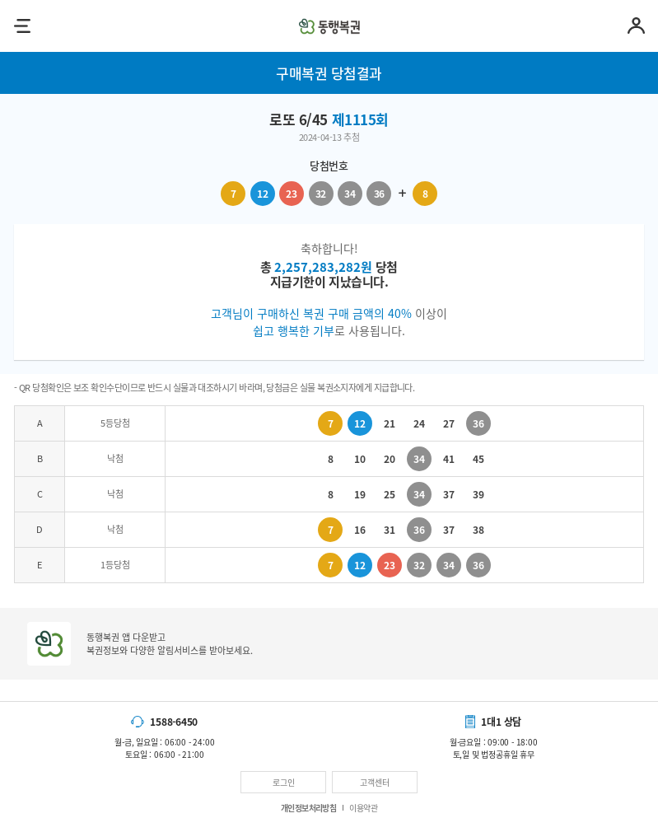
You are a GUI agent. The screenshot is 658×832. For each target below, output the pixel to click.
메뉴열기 (22, 26)
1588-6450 (174, 721)
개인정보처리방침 (309, 808)
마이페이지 (636, 26)
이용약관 (363, 808)
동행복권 (329, 26)
